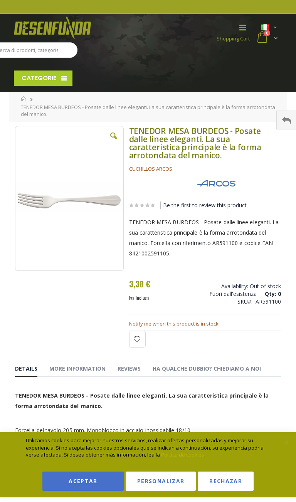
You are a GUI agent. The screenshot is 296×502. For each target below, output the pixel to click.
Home (24, 99)
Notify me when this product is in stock (174, 323)
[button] (113, 141)
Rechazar (225, 481)
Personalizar (160, 481)
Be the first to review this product (205, 205)
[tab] (32, 370)
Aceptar (83, 481)
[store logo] (81, 28)
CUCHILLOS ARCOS (150, 168)
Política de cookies (182, 454)
